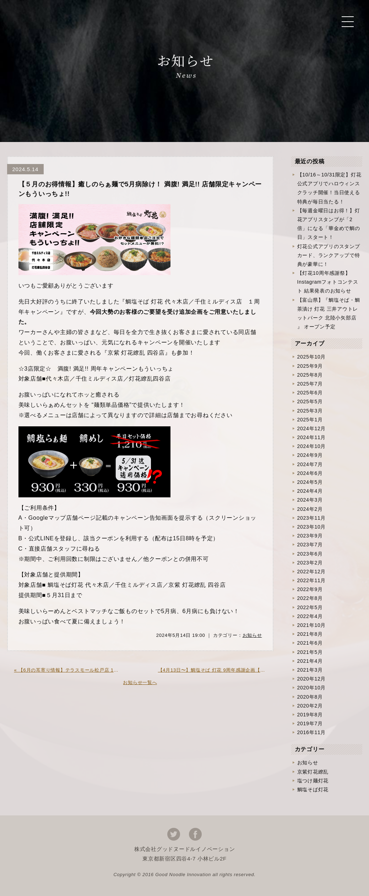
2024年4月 (310, 491)
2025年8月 (310, 375)
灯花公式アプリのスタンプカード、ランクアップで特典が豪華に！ (328, 255)
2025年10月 (311, 357)
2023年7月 (310, 544)
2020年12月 (311, 679)
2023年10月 (311, 527)
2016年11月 (311, 732)
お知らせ (252, 635)
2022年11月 (311, 580)
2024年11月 (311, 437)
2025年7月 (310, 384)
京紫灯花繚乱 (313, 772)
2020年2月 (310, 706)
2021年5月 (310, 652)
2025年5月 (310, 401)
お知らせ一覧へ (140, 682)
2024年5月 (310, 482)
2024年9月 (310, 455)
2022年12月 (311, 571)
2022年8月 (310, 598)
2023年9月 (310, 536)
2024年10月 (311, 446)
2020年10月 (311, 687)
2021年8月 (310, 634)
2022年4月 (310, 616)
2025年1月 (310, 419)
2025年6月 (310, 392)
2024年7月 (310, 464)
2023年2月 (310, 563)
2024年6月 (310, 473)
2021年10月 (311, 625)
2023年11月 (311, 518)
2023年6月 (310, 554)
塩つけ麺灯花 (313, 780)
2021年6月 (310, 643)
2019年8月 (310, 714)
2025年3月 (310, 411)
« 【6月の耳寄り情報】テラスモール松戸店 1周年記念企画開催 (72, 670)
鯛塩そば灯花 (313, 789)
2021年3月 (310, 670)
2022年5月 (310, 607)
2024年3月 (310, 500)
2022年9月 (310, 589)
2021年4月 (310, 661)
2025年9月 (310, 366)
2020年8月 (310, 697)
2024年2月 (310, 509)
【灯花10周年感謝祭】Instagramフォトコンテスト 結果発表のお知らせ (327, 282)
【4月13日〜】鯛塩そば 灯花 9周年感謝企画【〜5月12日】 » (215, 670)
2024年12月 (311, 428)
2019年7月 (310, 723)
